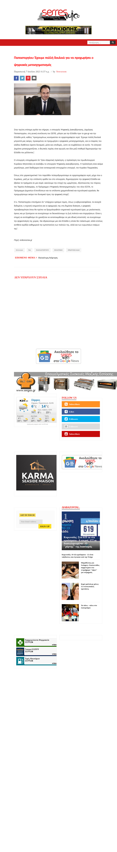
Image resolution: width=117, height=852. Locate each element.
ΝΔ (29, 250)
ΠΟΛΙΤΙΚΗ (58, 250)
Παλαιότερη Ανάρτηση (48, 258)
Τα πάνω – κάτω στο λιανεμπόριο (89, 606)
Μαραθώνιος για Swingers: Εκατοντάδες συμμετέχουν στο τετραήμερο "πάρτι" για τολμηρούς (90, 567)
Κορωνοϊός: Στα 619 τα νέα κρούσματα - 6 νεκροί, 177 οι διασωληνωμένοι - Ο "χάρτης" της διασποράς (80, 542)
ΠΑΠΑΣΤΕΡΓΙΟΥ (42, 250)
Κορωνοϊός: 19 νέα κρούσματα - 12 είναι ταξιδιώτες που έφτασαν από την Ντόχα (77, 556)
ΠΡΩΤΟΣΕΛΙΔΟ (74, 250)
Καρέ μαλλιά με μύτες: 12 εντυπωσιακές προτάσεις (90, 586)
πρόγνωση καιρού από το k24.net (37, 424)
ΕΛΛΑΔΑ (19, 250)
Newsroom (61, 71)
